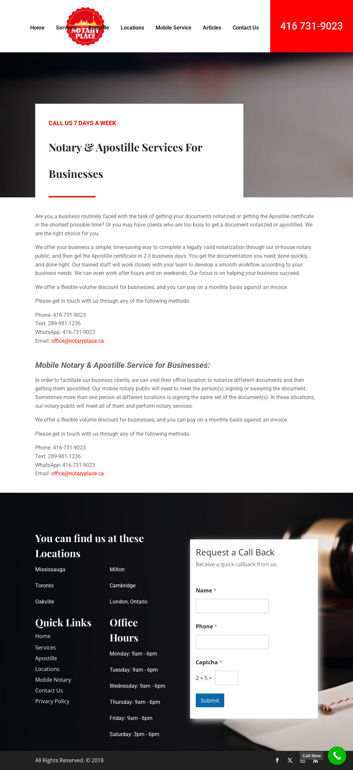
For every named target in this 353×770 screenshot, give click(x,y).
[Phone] (232, 642)
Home (37, 28)
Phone (206, 626)
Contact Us (246, 28)
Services (66, 28)
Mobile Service (173, 28)
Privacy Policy (52, 701)
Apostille (98, 28)
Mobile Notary (53, 679)
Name (206, 590)
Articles (212, 28)
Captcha (209, 662)
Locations (132, 28)
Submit (210, 700)
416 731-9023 (311, 26)
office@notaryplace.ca (77, 341)
